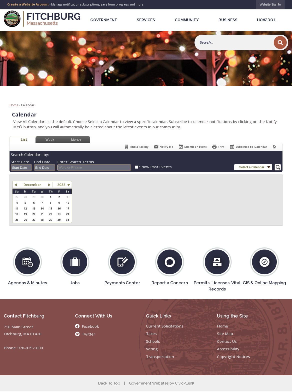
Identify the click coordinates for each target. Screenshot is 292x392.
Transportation (160, 356)
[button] (280, 42)
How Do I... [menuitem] (267, 20)
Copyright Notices (233, 356)
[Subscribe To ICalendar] (248, 146)
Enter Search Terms (75, 161)
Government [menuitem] (103, 20)
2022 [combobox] (61, 184)
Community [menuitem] (187, 20)
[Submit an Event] (192, 147)
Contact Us (227, 341)
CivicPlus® (184, 383)
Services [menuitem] (146, 20)
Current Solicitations (165, 326)
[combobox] (21, 167)
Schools (153, 341)
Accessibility (228, 348)
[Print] (218, 146)
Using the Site (232, 315)
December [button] (32, 184)
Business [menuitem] (228, 20)
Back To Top (109, 383)
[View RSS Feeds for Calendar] (274, 146)
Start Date (20, 161)
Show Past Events (155, 166)
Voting (152, 348)
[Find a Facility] (136, 146)
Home (14, 105)
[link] (270, 4)
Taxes (151, 333)
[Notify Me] (163, 146)
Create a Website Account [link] (28, 4)
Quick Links (158, 315)
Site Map (225, 333)
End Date (42, 161)
